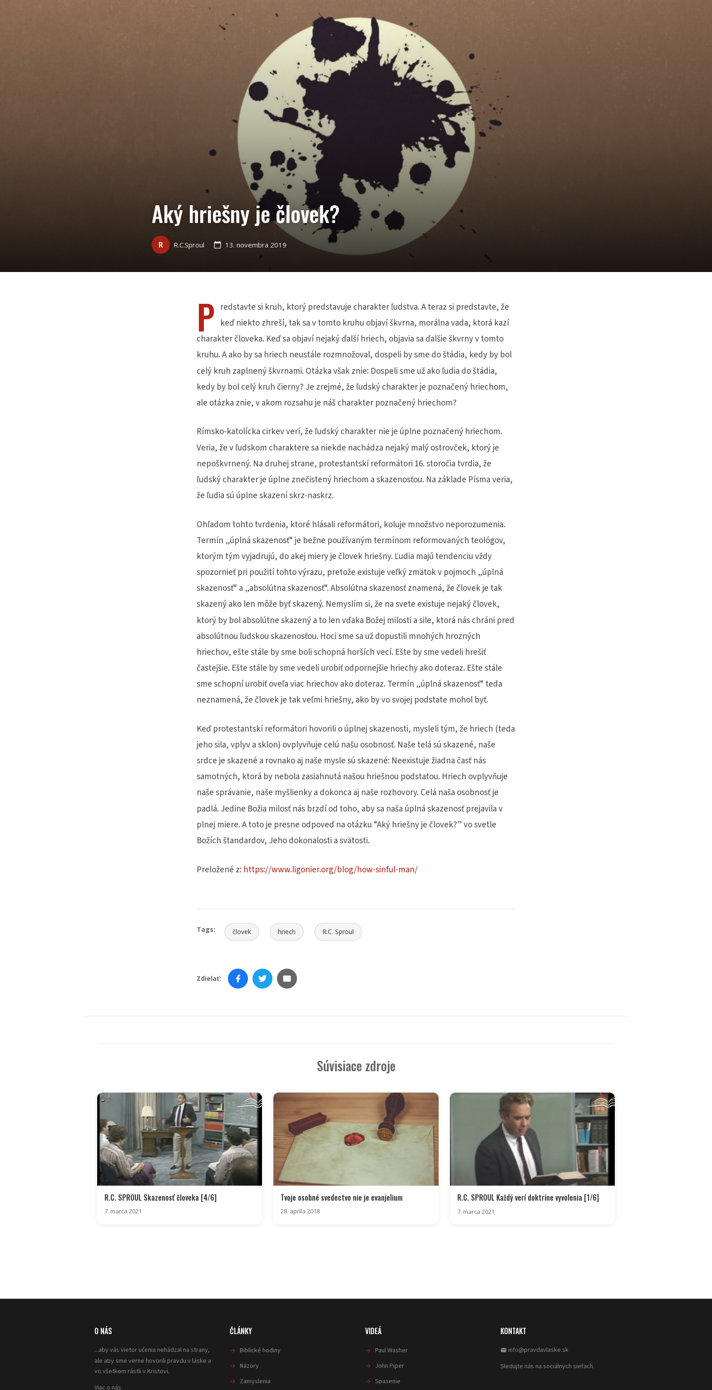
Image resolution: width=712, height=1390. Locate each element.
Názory (249, 1365)
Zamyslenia (255, 1381)
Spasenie (387, 1381)
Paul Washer (391, 1350)
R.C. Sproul (338, 931)
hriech (287, 931)
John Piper (389, 1365)
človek (241, 931)
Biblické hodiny (260, 1350)
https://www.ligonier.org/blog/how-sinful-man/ (330, 870)
